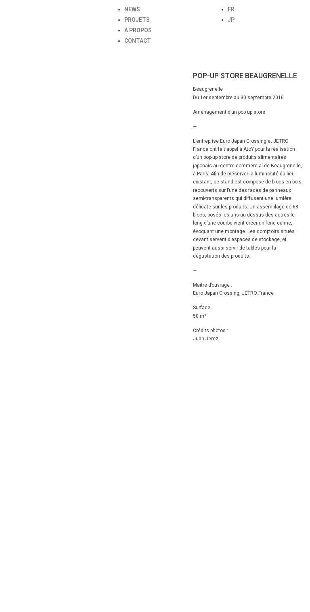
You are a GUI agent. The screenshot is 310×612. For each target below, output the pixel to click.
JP (231, 20)
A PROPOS (138, 30)
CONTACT (137, 40)
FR (231, 9)
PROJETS (137, 20)
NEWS (132, 9)
